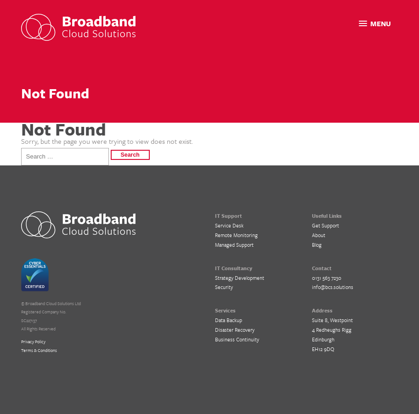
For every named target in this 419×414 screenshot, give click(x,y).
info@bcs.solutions (332, 287)
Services (225, 310)
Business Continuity (237, 339)
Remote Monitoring (236, 235)
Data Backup (228, 320)
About (318, 235)
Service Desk (229, 225)
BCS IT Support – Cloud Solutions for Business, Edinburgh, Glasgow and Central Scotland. (78, 224)
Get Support (325, 225)
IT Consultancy (233, 268)
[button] (375, 23)
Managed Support (234, 245)
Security (224, 287)
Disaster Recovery (235, 330)
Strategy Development (239, 278)
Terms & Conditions (39, 350)
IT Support (228, 216)
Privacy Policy (33, 341)
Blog (317, 245)
